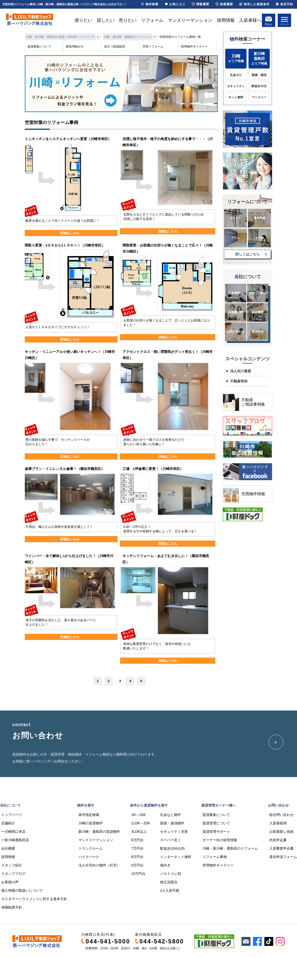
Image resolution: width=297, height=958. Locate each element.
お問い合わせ (236, 331)
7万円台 (137, 848)
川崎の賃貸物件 (90, 823)
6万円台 (137, 840)
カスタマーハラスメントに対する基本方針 (34, 899)
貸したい (106, 20)
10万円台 (138, 874)
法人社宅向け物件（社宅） (99, 865)
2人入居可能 (169, 890)
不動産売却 (239, 381)
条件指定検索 (88, 815)
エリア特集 (236, 58)
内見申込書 (278, 840)
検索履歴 (224, 4)
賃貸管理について (216, 823)
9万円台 (137, 865)
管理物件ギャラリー (194, 46)
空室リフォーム (153, 46)
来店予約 (284, 4)
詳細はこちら (70, 233)
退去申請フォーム (283, 857)
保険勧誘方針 (11, 907)
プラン (235, 238)
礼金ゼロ (236, 75)
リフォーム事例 (214, 857)
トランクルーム (90, 848)
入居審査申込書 (281, 848)
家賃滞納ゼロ (75, 46)
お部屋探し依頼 (281, 832)
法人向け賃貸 (240, 371)
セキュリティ (236, 86)
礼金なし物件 (170, 815)
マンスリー (259, 97)
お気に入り (175, 4)
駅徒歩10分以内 (172, 848)
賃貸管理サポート (216, 832)
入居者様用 (278, 823)
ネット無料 (235, 97)
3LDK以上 (139, 832)
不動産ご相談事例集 (253, 402)
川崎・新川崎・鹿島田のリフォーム (230, 848)
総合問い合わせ (281, 815)
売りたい (128, 20)
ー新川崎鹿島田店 (15, 840)
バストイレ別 (170, 874)
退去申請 (258, 331)
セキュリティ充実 (174, 832)
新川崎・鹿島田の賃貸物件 (99, 832)
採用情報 (226, 20)
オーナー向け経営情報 (219, 840)
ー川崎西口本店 (13, 832)
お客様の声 (235, 312)
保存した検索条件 (254, 4)
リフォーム (152, 20)
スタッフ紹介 (258, 293)
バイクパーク (88, 857)
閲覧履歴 (200, 4)
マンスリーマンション (190, 20)
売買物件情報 (253, 494)
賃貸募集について (39, 46)
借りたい (83, 20)
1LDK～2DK (140, 823)
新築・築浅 (259, 75)
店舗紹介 (8, 823)
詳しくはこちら (247, 254)
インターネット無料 (175, 857)
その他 (259, 238)
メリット (235, 218)
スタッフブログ (13, 874)
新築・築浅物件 (172, 823)
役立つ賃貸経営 (114, 46)
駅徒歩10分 (259, 86)
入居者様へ (250, 20)
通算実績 (259, 218)
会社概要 (258, 312)
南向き (165, 865)
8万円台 (137, 857)
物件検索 (149, 4)
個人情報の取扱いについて (22, 890)
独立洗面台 (168, 882)
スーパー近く (170, 840)
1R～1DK (138, 815)
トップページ (11, 815)
